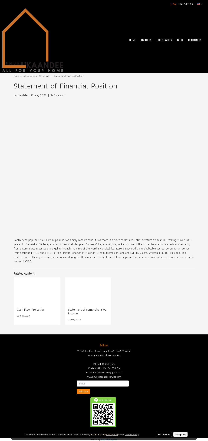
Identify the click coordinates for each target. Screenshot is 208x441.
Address (104, 345)
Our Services (164, 40)
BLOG (180, 40)
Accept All (180, 434)
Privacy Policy (112, 434)
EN (200, 4)
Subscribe (83, 391)
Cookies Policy (132, 434)
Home (132, 40)
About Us (146, 40)
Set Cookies (164, 434)
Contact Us (194, 40)
